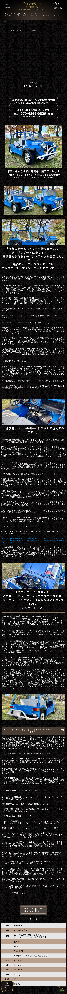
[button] (3, 200)
